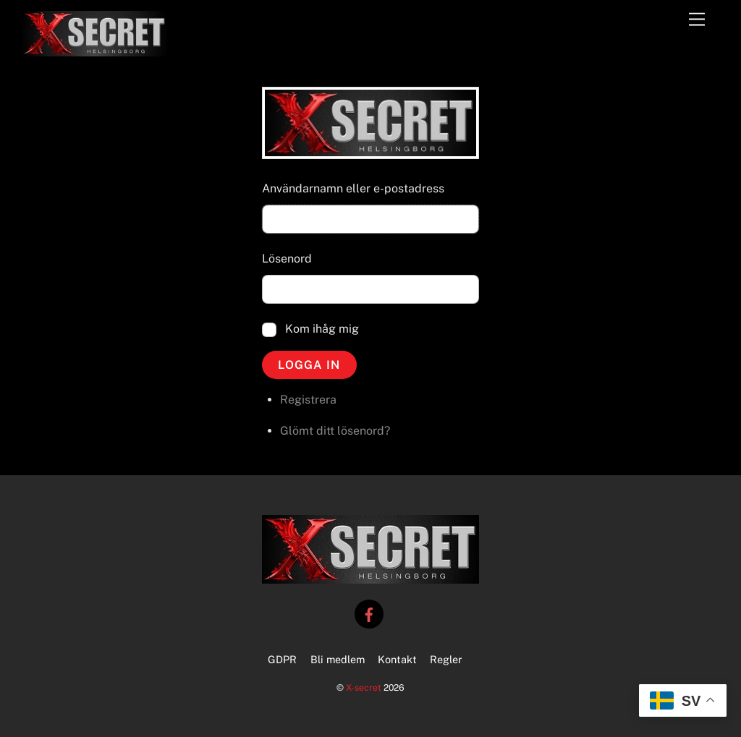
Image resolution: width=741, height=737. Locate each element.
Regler (446, 659)
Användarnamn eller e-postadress (353, 188)
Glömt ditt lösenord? (335, 431)
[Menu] (696, 20)
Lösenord (287, 258)
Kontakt (397, 659)
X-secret (363, 687)
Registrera (308, 399)
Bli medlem (337, 659)
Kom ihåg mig (322, 329)
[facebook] (369, 613)
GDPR (282, 659)
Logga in (309, 365)
